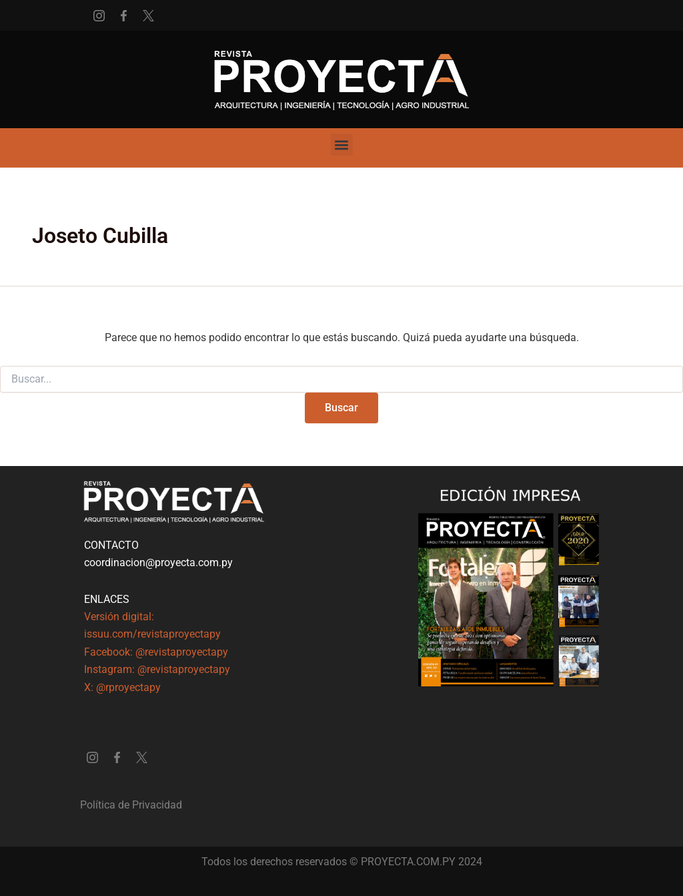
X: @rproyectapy (122, 687)
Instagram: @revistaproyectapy (157, 669)
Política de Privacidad (131, 805)
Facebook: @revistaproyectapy (156, 652)
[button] (342, 145)
